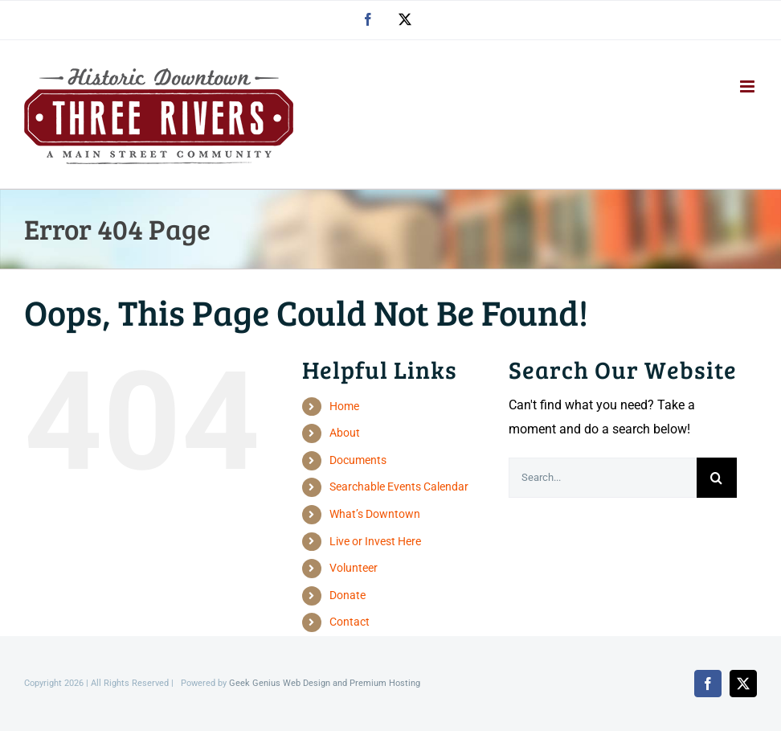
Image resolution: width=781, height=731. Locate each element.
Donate (347, 595)
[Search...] (603, 478)
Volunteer (353, 567)
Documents (357, 460)
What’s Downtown (374, 513)
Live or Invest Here (375, 541)
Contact (349, 621)
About (344, 432)
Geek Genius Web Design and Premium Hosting (324, 683)
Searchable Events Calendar (398, 486)
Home (344, 406)
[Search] (717, 478)
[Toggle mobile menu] (748, 86)
